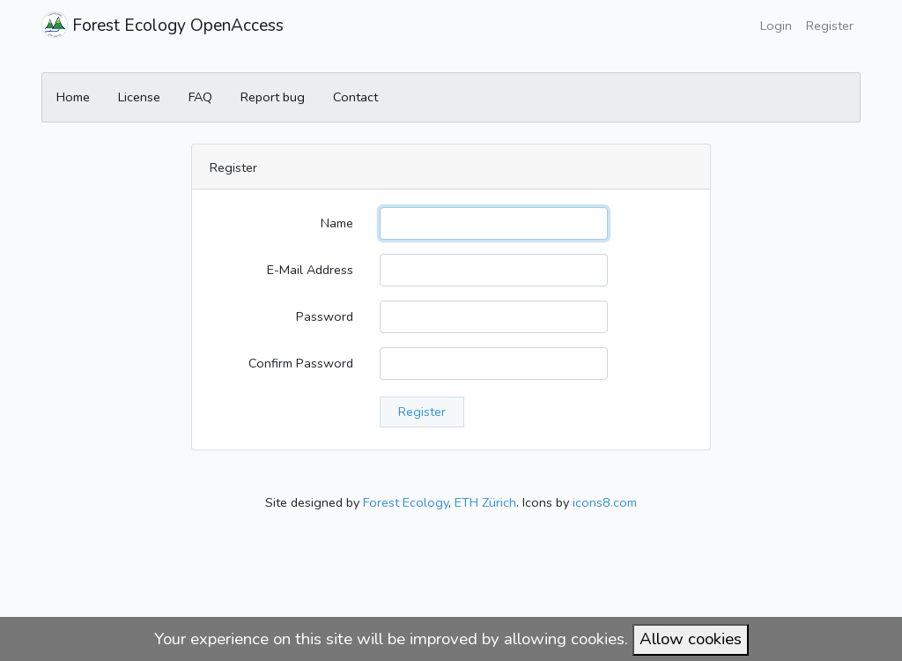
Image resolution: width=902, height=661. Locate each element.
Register (830, 25)
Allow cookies (691, 639)
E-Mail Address (310, 270)
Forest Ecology (405, 502)
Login (776, 25)
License (139, 97)
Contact (355, 97)
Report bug (272, 97)
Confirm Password (300, 363)
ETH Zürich (485, 502)
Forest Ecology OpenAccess (162, 24)
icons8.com (605, 502)
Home (73, 97)
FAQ (200, 97)
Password (324, 316)
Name (337, 223)
